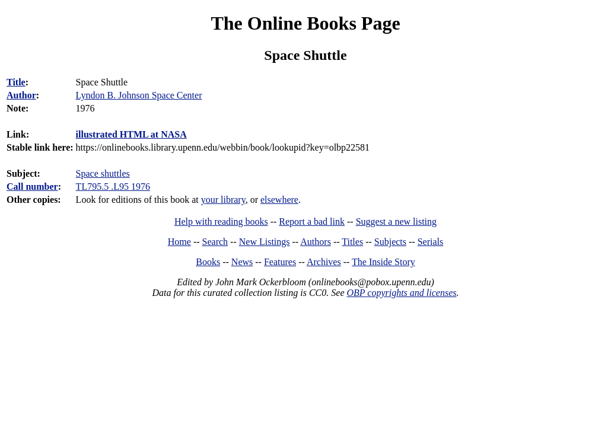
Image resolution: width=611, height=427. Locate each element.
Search (215, 242)
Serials (431, 242)
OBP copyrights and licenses (401, 293)
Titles (352, 242)
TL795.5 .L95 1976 (113, 186)
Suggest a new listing (396, 221)
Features (280, 262)
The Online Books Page (305, 23)
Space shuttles (103, 173)
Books (208, 262)
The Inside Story (383, 262)
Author (21, 95)
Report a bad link (312, 221)
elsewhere (279, 200)
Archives (324, 262)
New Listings (264, 242)
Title (16, 82)
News (242, 262)
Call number (32, 186)
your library (223, 200)
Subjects (390, 242)
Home (179, 242)
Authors (315, 242)
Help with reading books (221, 221)
